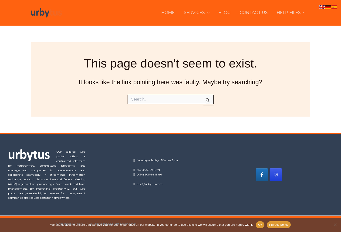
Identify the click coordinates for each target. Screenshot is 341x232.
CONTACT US (255, 12)
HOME (171, 12)
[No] (335, 224)
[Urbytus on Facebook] (262, 174)
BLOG (226, 12)
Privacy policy (278, 224)
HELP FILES (291, 12)
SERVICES (199, 12)
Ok (260, 224)
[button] (209, 12)
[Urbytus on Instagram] (276, 174)
